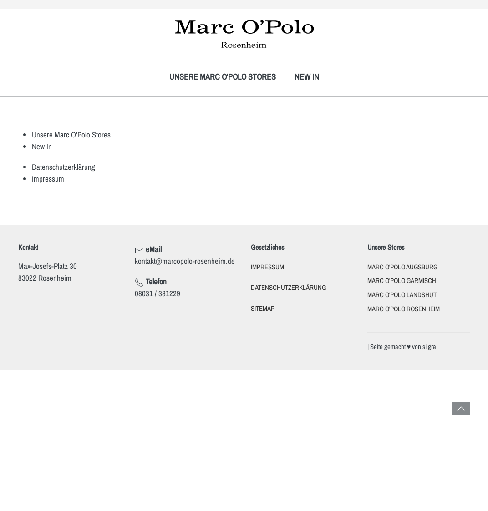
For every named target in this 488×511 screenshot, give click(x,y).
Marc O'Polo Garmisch (401, 280)
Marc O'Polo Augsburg (402, 267)
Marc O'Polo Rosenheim (403, 309)
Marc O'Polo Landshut (402, 294)
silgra (429, 346)
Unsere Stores (385, 247)
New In (307, 76)
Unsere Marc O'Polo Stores (222, 76)
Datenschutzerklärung (63, 167)
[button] (461, 408)
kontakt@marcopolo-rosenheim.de (185, 261)
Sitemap (262, 308)
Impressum (48, 178)
